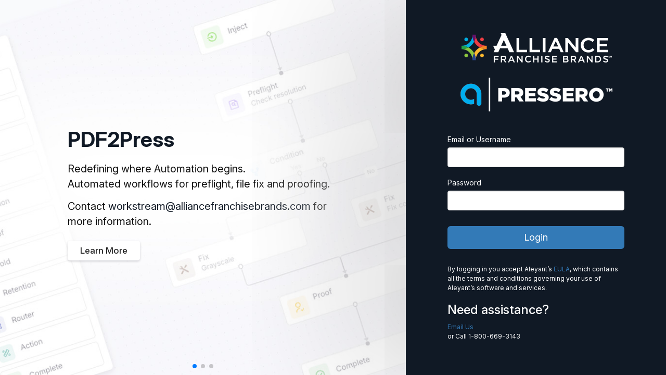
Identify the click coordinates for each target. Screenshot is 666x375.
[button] (195, 366)
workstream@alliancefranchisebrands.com (209, 206)
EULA (562, 269)
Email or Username (479, 139)
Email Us (460, 327)
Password (464, 182)
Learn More (103, 250)
